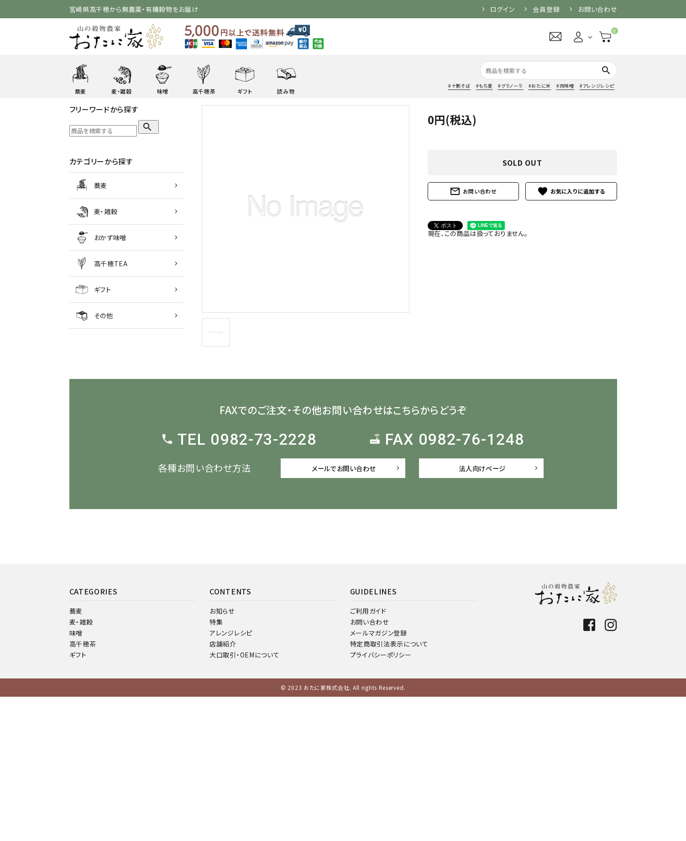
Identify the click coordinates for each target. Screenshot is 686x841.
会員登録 (546, 9)
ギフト (78, 799)
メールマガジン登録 (378, 777)
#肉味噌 (565, 85)
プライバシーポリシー (381, 799)
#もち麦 (484, 85)
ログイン (502, 9)
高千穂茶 (82, 788)
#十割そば (459, 85)
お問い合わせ (597, 9)
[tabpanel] (305, 209)
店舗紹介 (222, 788)
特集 (216, 766)
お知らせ (222, 755)
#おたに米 (540, 85)
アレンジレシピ (230, 777)
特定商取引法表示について (389, 788)
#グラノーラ (510, 85)
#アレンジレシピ (597, 85)
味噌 (76, 777)
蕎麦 (76, 755)
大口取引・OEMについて (244, 799)
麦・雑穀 (81, 766)
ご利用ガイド (368, 755)
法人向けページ (482, 468)
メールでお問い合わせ (343, 468)
